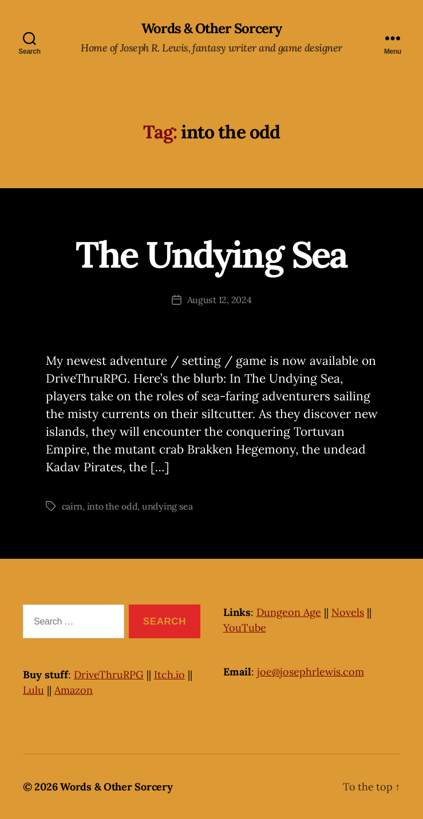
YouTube (244, 627)
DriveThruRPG (109, 674)
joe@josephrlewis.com (310, 671)
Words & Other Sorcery (211, 28)
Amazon (73, 690)
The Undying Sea (211, 254)
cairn (72, 506)
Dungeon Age (288, 612)
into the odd (112, 506)
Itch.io (169, 674)
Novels (347, 612)
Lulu (33, 690)
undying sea (167, 506)
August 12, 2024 (219, 299)
